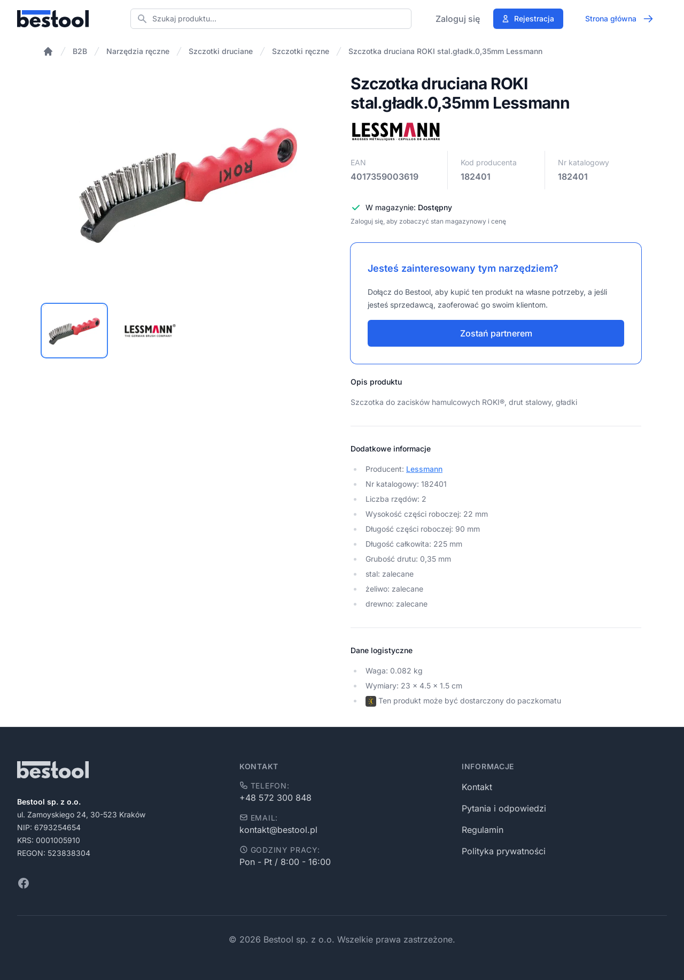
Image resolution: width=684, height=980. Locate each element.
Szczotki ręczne (300, 51)
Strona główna (619, 18)
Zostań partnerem (496, 333)
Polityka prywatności (504, 851)
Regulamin (482, 829)
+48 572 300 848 (275, 797)
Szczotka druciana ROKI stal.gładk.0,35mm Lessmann (445, 51)
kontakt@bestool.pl (278, 829)
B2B (80, 51)
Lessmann (424, 468)
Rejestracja (527, 18)
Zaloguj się (458, 18)
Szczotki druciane (221, 51)
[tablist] (188, 330)
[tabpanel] (188, 183)
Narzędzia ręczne (137, 51)
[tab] (74, 330)
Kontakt (477, 787)
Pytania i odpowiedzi (504, 808)
